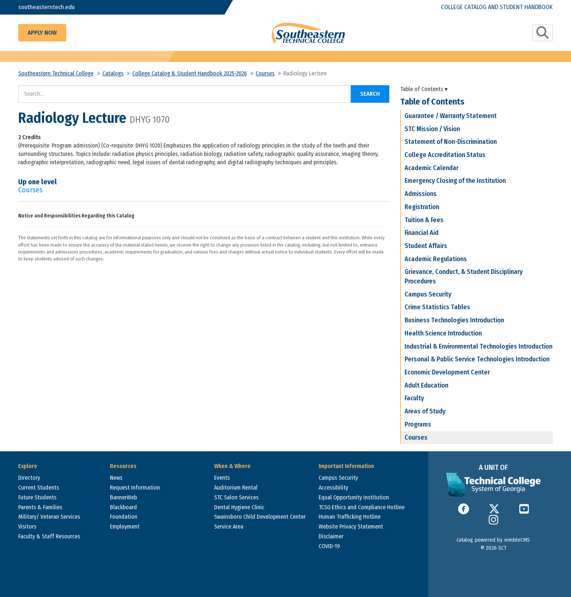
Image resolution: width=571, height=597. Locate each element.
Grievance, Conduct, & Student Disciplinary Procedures (464, 276)
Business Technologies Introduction (454, 320)
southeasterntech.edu (46, 7)
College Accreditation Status (445, 155)
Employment (124, 526)
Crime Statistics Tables (437, 307)
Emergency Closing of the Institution (455, 181)
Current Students (38, 487)
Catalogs (112, 73)
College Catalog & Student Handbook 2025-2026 (189, 73)
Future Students (37, 497)
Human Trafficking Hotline (350, 516)
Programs (418, 424)
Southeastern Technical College (56, 73)
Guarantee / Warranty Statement (451, 116)
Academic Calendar (431, 168)
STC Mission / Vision (432, 129)
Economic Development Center (447, 372)
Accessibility (333, 487)
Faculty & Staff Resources (49, 536)
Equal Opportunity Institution (354, 497)
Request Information (135, 487)
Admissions (421, 194)
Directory (29, 477)
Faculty (414, 398)
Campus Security (428, 294)
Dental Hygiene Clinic (239, 507)
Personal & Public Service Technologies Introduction (477, 359)
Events (222, 477)
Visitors (27, 526)
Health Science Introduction (443, 333)
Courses (265, 73)
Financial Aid (421, 233)
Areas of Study (425, 411)
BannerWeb (123, 497)
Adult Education (426, 385)
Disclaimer (331, 536)
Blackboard (123, 507)
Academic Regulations (436, 259)
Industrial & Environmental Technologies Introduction (478, 346)
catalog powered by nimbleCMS (493, 540)
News (116, 477)
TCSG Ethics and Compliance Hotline (362, 507)
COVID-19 (329, 546)
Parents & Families (40, 507)
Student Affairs (426, 246)
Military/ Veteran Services (49, 516)
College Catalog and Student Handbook (497, 7)
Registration (422, 207)
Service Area (228, 526)
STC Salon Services (236, 497)
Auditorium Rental (235, 487)
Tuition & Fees (424, 220)
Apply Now (42, 32)
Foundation (123, 516)
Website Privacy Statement (351, 526)
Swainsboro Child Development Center (260, 516)
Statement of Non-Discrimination (451, 142)
